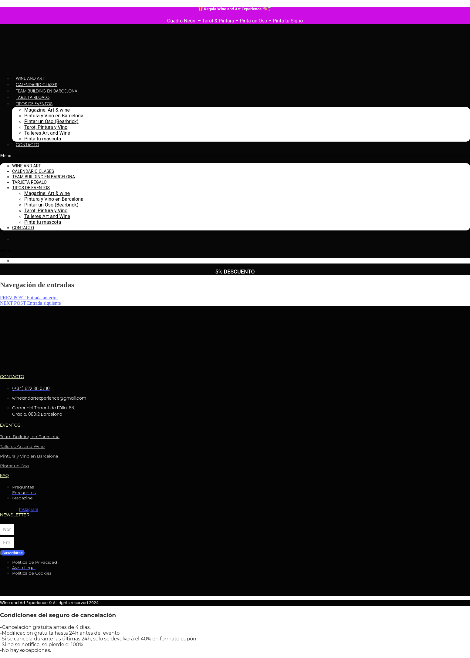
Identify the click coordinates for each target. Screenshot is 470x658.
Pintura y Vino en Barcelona (53, 116)
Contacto (27, 145)
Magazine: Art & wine (47, 110)
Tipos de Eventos (34, 104)
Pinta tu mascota (42, 139)
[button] (235, 155)
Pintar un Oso (14, 465)
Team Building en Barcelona (46, 91)
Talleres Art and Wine (47, 133)
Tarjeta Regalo (32, 97)
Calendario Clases (36, 85)
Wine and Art (30, 78)
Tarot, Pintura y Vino (45, 127)
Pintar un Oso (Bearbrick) (51, 121)
